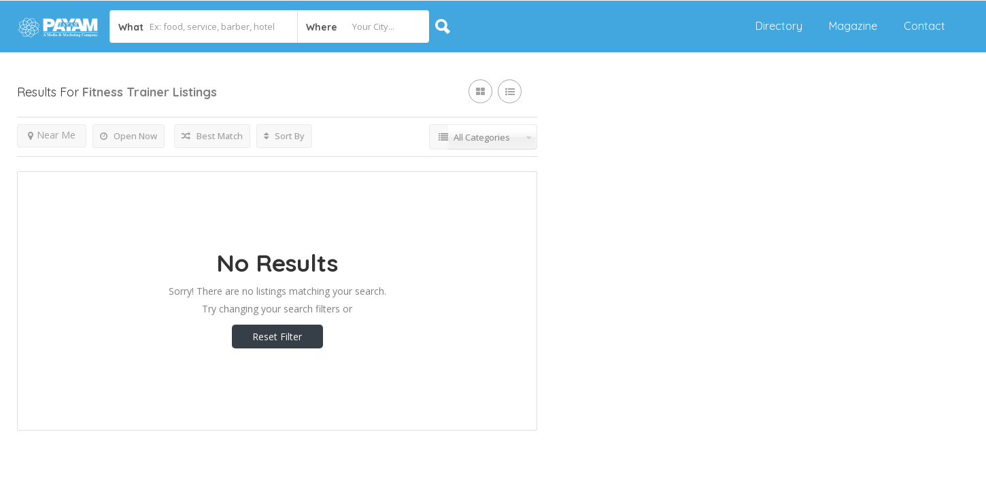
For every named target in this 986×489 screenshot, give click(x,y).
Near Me (51, 134)
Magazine (853, 26)
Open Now (128, 136)
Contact (924, 26)
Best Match (212, 136)
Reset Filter (277, 336)
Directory (778, 26)
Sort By (284, 136)
